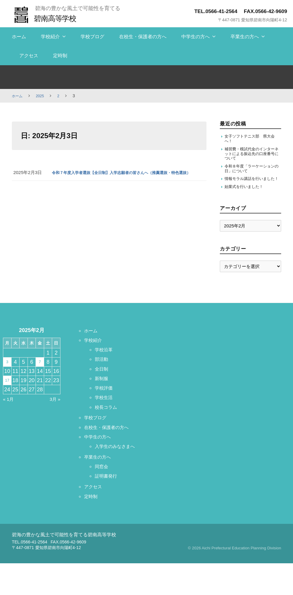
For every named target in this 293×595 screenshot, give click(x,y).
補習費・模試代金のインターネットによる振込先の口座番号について (251, 156)
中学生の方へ (195, 36)
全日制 (103, 381)
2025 (42, 95)
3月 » (54, 412)
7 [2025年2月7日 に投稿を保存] (39, 375)
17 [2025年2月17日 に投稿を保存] (7, 393)
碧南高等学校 (58, 18)
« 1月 (9, 412)
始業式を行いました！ (247, 198)
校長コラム (108, 419)
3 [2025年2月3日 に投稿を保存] (7, 375)
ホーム (19, 36)
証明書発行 (108, 508)
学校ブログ (92, 36)
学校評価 (105, 400)
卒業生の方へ (244, 36)
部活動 (103, 372)
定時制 (60, 55)
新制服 (103, 391)
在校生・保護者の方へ (142, 36)
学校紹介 (50, 36)
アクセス (28, 55)
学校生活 (105, 410)
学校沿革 (105, 362)
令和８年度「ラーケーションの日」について (251, 173)
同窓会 (103, 498)
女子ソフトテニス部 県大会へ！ (251, 139)
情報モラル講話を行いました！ (251, 187)
